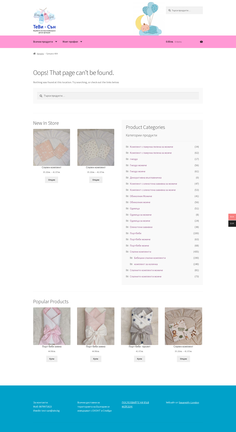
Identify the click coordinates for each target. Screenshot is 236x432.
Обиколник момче (140, 202)
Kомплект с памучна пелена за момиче (151, 146)
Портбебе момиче (140, 239)
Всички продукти (43, 41)
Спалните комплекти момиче (146, 270)
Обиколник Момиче (141, 196)
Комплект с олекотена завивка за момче (153, 189)
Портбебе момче (139, 245)
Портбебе (135, 233)
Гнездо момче (137, 171)
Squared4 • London (189, 402)
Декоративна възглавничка (145, 177)
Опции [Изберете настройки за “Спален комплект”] (51, 179)
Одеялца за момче (140, 220)
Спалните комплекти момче (145, 276)
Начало (40, 53)
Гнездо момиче (138, 165)
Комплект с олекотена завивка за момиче (153, 183)
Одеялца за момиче (141, 214)
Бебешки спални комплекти (150, 257)
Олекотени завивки (141, 227)
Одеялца (135, 208)
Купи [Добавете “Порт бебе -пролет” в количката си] (139, 358)
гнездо (134, 159)
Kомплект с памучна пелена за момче (151, 152)
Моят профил (70, 41)
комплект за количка (146, 264)
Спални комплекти (140, 251)
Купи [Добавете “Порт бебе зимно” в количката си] (51, 358)
